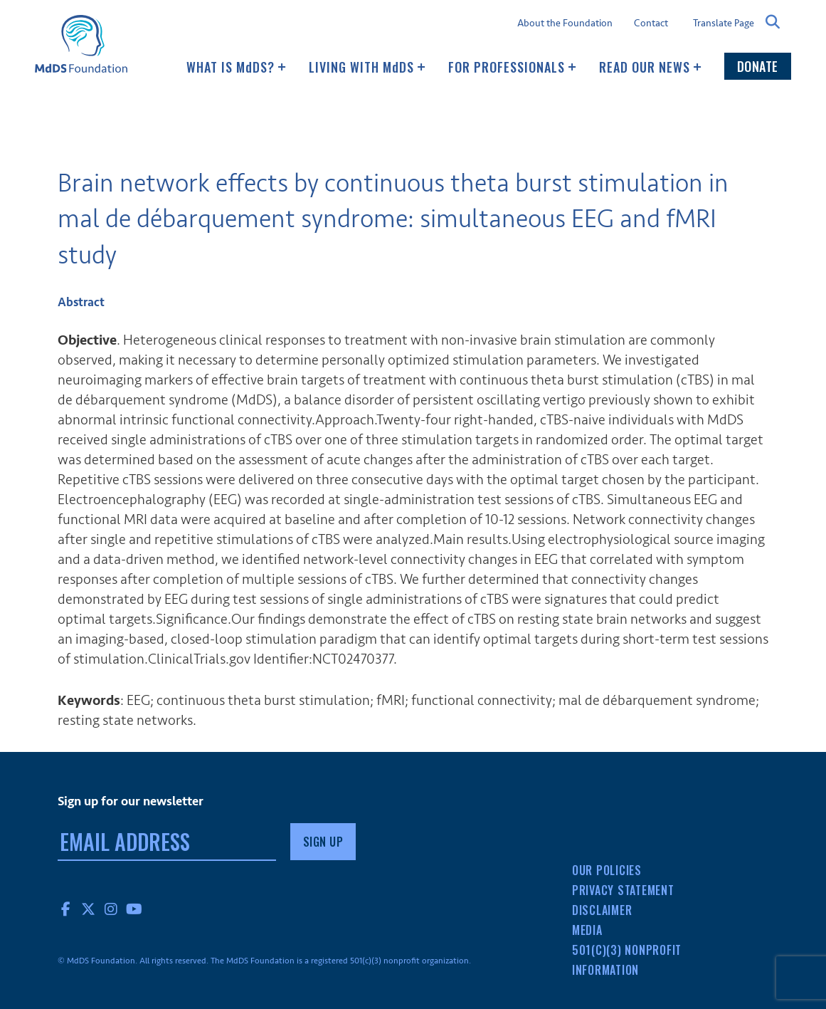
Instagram (111, 908)
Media (587, 930)
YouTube (134, 908)
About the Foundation (565, 23)
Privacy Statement (623, 890)
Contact (651, 23)
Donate (757, 66)
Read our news (650, 67)
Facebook (66, 908)
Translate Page (723, 22)
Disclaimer (602, 910)
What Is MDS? (236, 67)
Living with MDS (367, 67)
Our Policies (607, 870)
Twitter (88, 908)
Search (772, 22)
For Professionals (512, 67)
